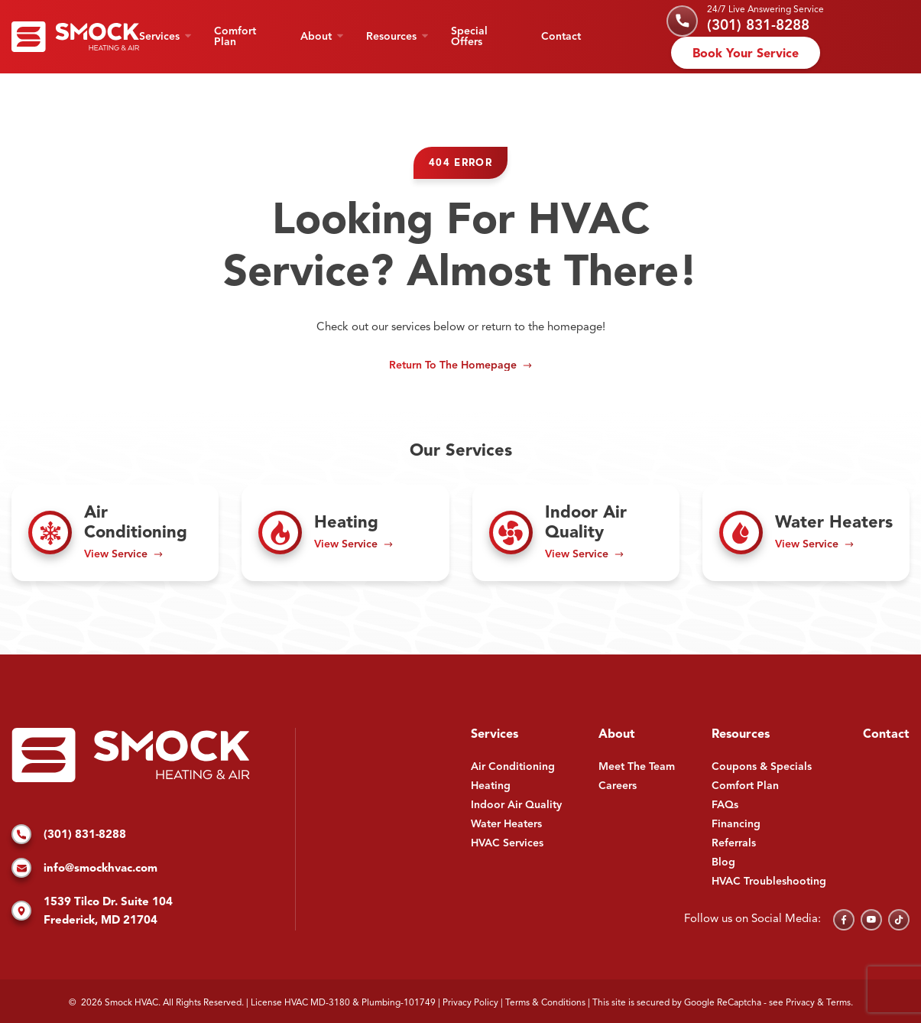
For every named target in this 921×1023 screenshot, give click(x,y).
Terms (838, 1003)
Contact (561, 36)
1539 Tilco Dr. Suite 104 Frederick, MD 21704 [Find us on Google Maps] (92, 912)
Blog (723, 862)
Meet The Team (636, 767)
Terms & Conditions (545, 1003)
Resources (391, 36)
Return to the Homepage (453, 365)
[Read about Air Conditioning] (115, 533)
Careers (617, 786)
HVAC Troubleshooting (769, 881)
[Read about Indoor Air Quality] (575, 533)
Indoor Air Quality (516, 805)
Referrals (734, 843)
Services (159, 36)
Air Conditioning (513, 767)
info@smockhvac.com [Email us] (84, 869)
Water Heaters (506, 824)
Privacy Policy (470, 1003)
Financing (736, 824)
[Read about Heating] (345, 533)
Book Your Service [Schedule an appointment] (745, 54)
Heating (491, 786)
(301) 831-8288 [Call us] (758, 26)
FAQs (725, 805)
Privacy (800, 1003)
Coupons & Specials (762, 767)
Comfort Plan (235, 36)
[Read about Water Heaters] (806, 533)
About (316, 36)
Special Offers (469, 36)
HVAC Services (507, 843)
